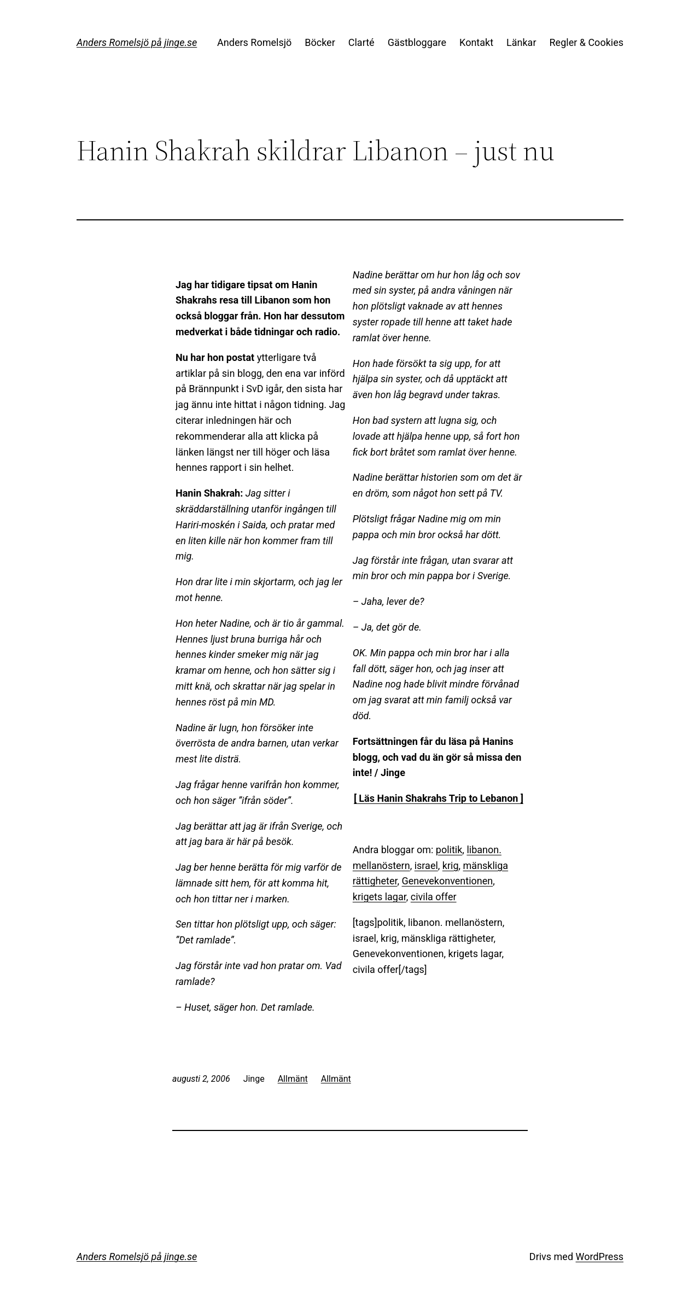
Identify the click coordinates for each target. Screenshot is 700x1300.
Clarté (361, 42)
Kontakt (476, 42)
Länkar (521, 42)
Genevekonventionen (447, 881)
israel (426, 865)
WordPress (599, 1256)
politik (449, 849)
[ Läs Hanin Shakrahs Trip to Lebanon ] (438, 798)
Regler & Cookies (586, 42)
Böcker (320, 42)
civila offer (434, 896)
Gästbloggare (417, 42)
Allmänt (293, 1079)
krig (450, 865)
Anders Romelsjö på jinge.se (137, 42)
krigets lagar (379, 896)
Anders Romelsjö (254, 42)
